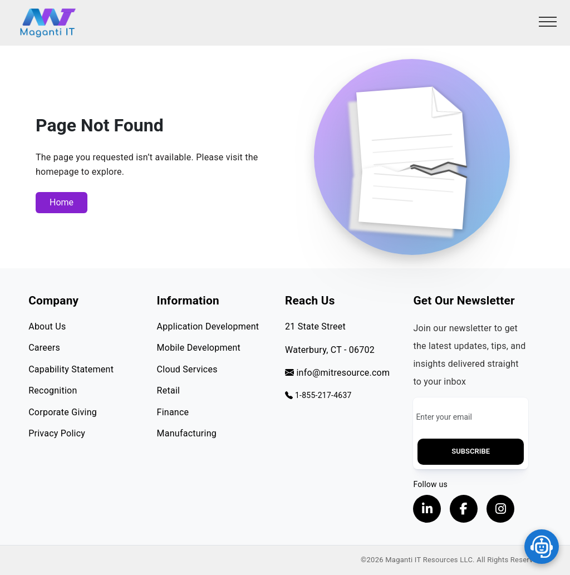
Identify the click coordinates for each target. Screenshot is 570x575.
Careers (44, 347)
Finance (173, 412)
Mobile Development (198, 347)
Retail (168, 390)
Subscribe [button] (470, 451)
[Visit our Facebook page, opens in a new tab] (464, 509)
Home (61, 202)
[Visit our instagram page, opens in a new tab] (500, 509)
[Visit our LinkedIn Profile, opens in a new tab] (427, 509)
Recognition (52, 390)
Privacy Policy (56, 433)
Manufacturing (187, 433)
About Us (47, 326)
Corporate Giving (62, 412)
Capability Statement (71, 369)
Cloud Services (187, 369)
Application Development (208, 326)
